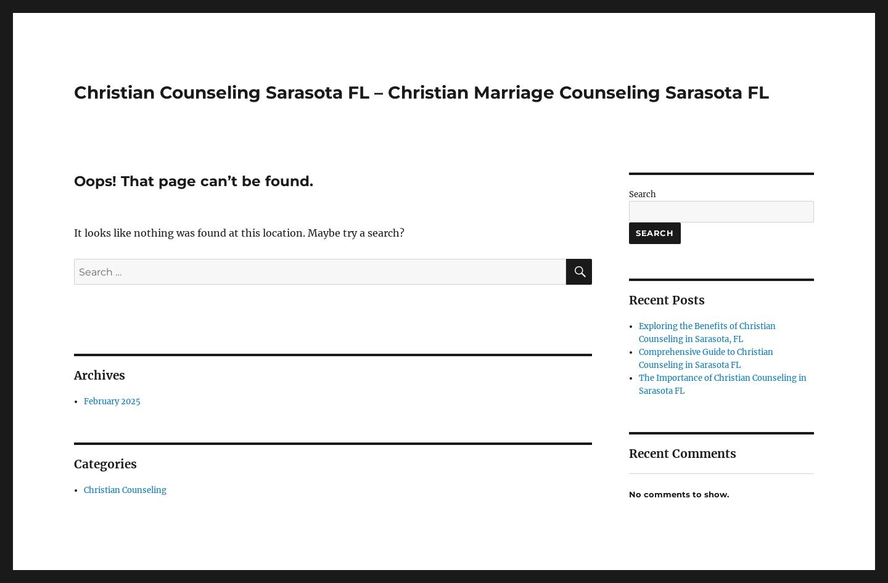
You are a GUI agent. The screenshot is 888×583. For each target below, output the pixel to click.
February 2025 (112, 401)
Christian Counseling (125, 490)
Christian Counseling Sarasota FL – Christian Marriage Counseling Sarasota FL (421, 92)
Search (642, 194)
